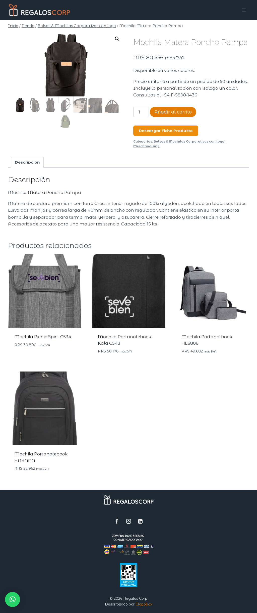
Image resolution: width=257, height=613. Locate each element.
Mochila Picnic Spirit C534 (42, 336)
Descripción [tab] (27, 162)
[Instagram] (128, 521)
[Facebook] (117, 521)
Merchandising (146, 146)
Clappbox (144, 604)
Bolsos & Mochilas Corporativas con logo (189, 141)
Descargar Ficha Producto (166, 130)
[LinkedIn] (140, 521)
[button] (117, 38)
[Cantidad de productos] (141, 112)
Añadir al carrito (173, 112)
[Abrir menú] (244, 10)
